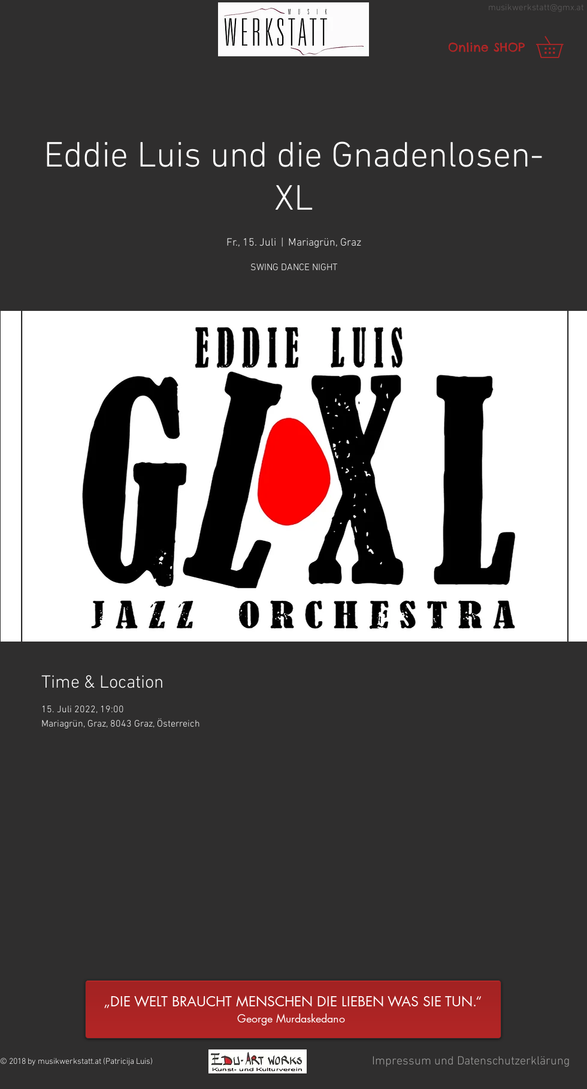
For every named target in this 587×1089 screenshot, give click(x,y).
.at (579, 7)
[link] (560, 47)
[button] (293, 29)
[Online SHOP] (486, 47)
